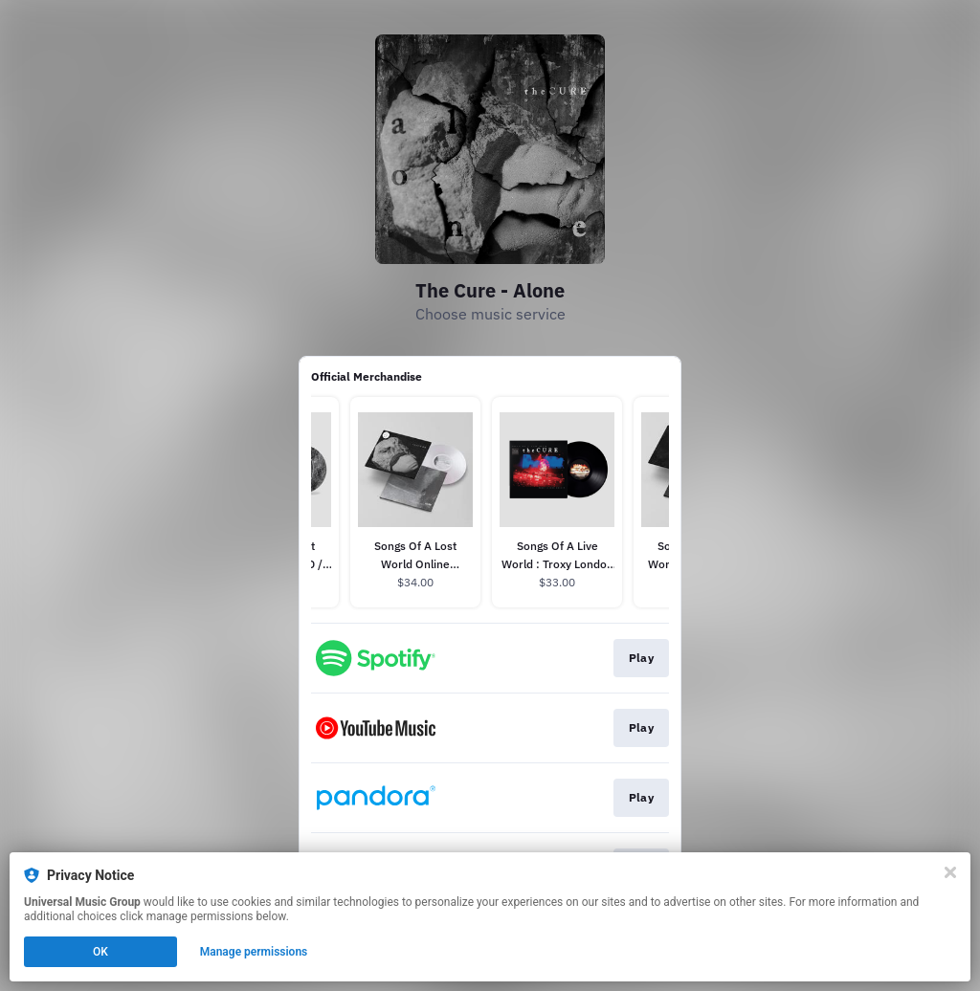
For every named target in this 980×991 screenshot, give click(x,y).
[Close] (950, 872)
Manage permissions (254, 951)
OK (100, 951)
